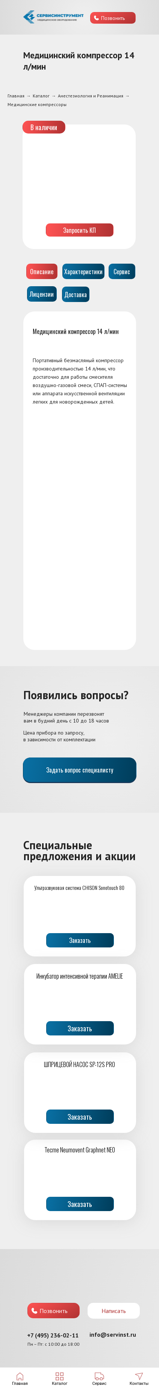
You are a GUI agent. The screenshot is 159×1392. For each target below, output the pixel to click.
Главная (16, 96)
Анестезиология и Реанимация (90, 96)
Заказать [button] (80, 940)
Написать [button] (113, 1311)
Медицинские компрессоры (37, 104)
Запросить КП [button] (79, 230)
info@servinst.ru (112, 1334)
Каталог (41, 96)
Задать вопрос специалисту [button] (79, 769)
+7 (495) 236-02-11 (53, 1335)
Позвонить (113, 18)
